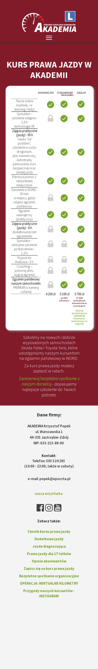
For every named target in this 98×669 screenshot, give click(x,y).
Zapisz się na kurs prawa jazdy (49, 568)
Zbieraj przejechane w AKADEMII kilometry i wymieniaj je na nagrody (79, 317)
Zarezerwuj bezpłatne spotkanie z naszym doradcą (49, 381)
